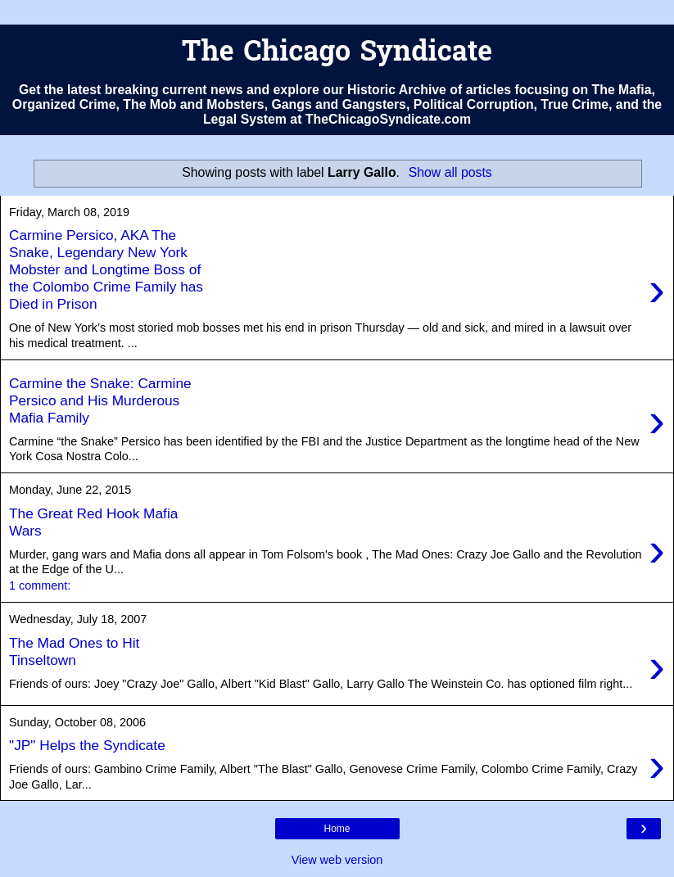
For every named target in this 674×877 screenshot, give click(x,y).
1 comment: (39, 585)
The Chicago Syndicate (337, 54)
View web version (337, 859)
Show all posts (450, 172)
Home (336, 828)
